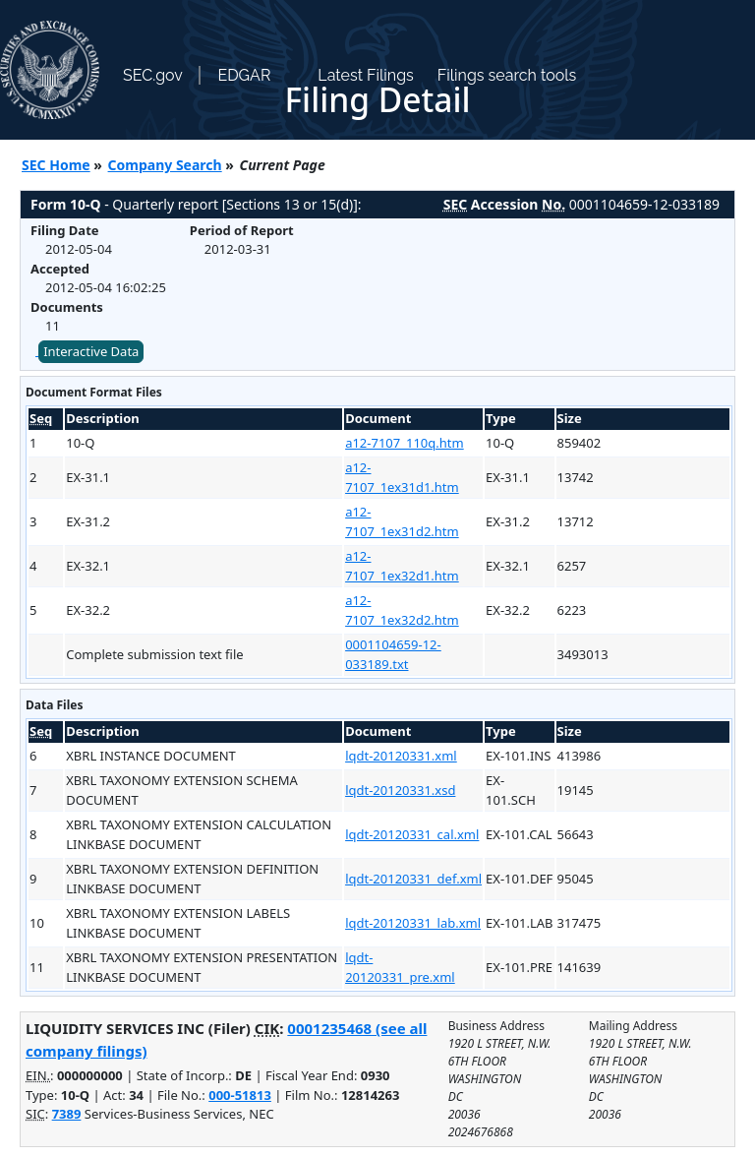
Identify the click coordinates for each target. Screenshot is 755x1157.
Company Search (165, 164)
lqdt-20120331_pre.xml (400, 967)
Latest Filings (365, 75)
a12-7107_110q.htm (404, 443)
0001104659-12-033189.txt (393, 654)
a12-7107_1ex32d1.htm (402, 565)
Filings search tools (507, 75)
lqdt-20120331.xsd (400, 790)
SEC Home (56, 164)
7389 (67, 1114)
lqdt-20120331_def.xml (413, 878)
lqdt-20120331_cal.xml (412, 834)
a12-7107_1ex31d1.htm (402, 477)
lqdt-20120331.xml (401, 755)
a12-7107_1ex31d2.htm (402, 521)
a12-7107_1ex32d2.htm (402, 610)
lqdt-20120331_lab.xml (413, 923)
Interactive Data (91, 351)
